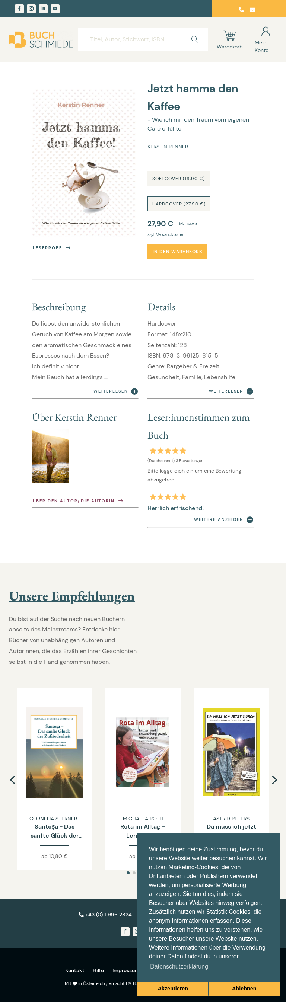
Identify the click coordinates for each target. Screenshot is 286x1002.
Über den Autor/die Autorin (78, 501)
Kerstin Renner (167, 146)
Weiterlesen (115, 391)
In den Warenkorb (177, 251)
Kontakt (75, 970)
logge (166, 470)
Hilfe (98, 970)
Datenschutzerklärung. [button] (180, 966)
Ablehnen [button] (244, 989)
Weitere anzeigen (223, 519)
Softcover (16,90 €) (178, 179)
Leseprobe (52, 248)
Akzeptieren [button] (173, 989)
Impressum (126, 970)
